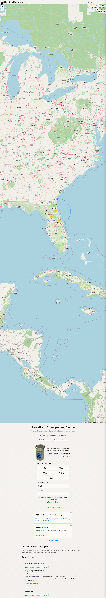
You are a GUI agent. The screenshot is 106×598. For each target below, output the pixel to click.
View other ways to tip (53, 507)
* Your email (40, 490)
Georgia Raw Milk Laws (60, 440)
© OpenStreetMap (92, 422)
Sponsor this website (53, 540)
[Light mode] (100, 2)
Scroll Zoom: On (101, 9)
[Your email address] (53, 493)
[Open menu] (103, 2)
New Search (102, 7)
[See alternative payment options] (56, 502)
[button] (46, 214)
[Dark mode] (94, 2)
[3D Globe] (88, 2)
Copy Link (52, 435)
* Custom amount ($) (43, 482)
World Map (94, 7)
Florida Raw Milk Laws (45, 440)
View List (62, 435)
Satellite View (101, 11)
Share (42, 435)
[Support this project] (91, 2)
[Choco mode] (97, 2)
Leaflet (85, 422)
